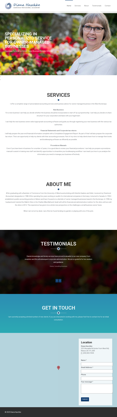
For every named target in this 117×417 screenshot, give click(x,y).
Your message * (87, 382)
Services (78, 6)
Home (69, 6)
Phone (83, 375)
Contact (107, 6)
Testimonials (96, 6)
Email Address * (87, 367)
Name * (84, 360)
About (86, 6)
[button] (57, 281)
